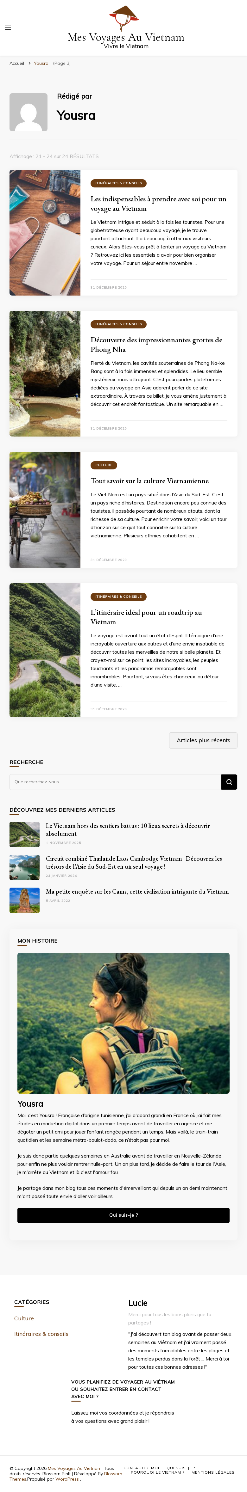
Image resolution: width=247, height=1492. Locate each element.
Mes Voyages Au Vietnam (126, 37)
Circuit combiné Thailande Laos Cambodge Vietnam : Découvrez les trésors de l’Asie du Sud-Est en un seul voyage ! (134, 862)
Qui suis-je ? (123, 1215)
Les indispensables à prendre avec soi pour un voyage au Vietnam (158, 203)
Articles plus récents (203, 740)
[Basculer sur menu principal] (8, 28)
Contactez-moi (141, 1467)
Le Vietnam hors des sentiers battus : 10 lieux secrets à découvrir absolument (128, 830)
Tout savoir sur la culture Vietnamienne (150, 481)
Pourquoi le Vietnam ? (157, 1472)
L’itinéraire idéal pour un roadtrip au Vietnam (146, 617)
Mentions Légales (213, 1472)
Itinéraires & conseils (118, 183)
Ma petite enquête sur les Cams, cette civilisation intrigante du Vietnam (137, 891)
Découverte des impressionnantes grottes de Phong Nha (156, 344)
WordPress (67, 1479)
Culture (103, 465)
